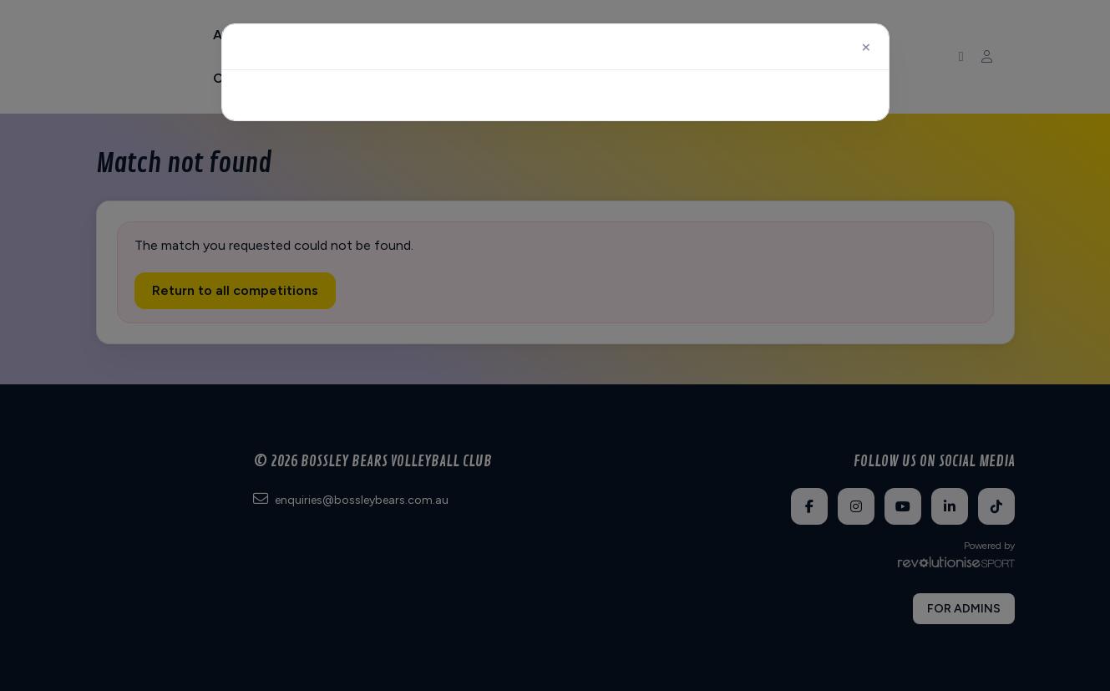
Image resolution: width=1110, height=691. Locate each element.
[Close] (866, 46)
